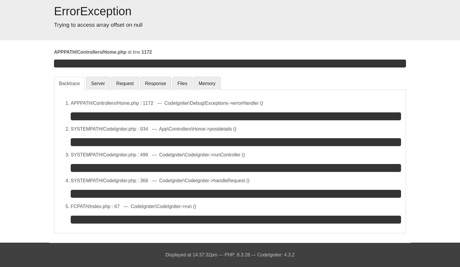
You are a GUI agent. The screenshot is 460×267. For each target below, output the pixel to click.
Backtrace (69, 83)
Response (155, 83)
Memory (207, 83)
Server (98, 83)
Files (182, 83)
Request (125, 83)
